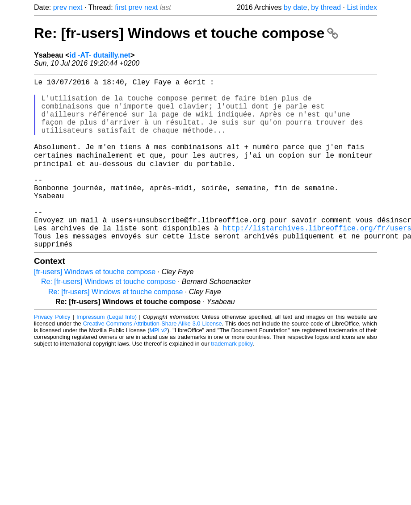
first (120, 7)
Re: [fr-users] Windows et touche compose (186, 33)
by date (295, 7)
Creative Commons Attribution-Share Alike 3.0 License (152, 359)
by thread (326, 7)
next (75, 7)
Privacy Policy (52, 353)
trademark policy (231, 379)
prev (60, 7)
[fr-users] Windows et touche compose (94, 308)
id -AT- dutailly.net (100, 55)
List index (362, 7)
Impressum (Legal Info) (106, 353)
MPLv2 (159, 366)
